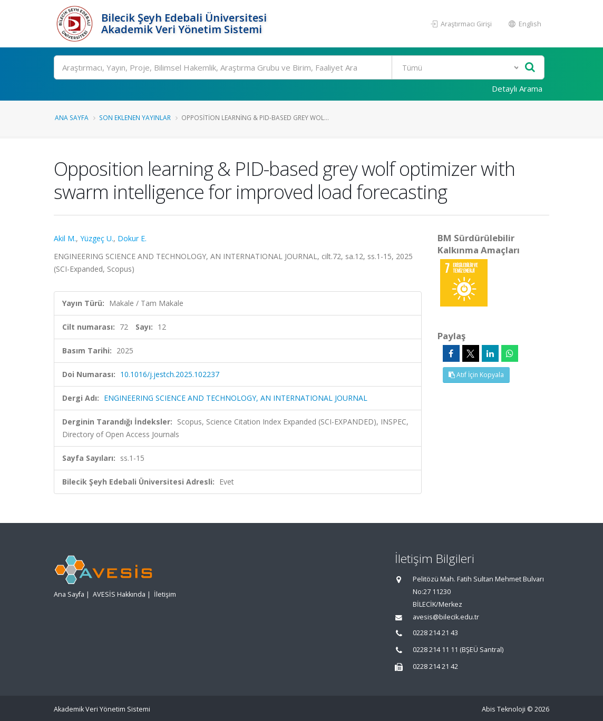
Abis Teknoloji (504, 709)
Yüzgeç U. (96, 238)
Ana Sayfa (72, 117)
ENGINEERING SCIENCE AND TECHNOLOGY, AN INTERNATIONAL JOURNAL (235, 398)
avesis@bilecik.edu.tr (446, 617)
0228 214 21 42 (435, 666)
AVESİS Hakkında (119, 594)
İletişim (165, 594)
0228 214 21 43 (435, 632)
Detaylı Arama (517, 88)
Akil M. (65, 238)
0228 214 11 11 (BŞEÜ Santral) (458, 649)
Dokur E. (132, 238)
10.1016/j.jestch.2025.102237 (169, 374)
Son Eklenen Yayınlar (135, 117)
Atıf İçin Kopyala (476, 374)
